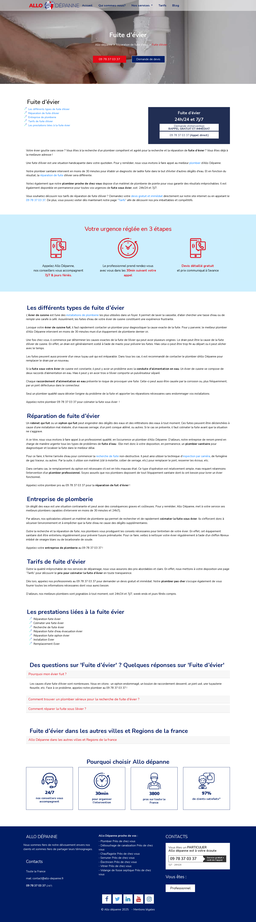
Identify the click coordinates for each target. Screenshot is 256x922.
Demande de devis (148, 59)
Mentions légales (144, 909)
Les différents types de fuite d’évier (49, 109)
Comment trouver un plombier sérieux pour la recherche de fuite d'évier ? (83, 699)
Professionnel (180, 888)
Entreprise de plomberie (42, 117)
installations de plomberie (82, 315)
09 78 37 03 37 (109, 59)
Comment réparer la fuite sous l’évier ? (57, 709)
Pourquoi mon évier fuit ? (47, 674)
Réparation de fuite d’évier (43, 113)
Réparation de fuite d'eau (132, 45)
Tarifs (162, 5)
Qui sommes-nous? (112, 5)
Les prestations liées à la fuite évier (49, 125)
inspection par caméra (196, 456)
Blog (175, 5)
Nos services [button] (140, 5)
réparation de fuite (51, 175)
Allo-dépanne (103, 45)
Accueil (87, 5)
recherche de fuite (108, 456)
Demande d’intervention (189, 127)
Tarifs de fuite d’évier (40, 121)
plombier (195, 163)
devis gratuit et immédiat (147, 196)
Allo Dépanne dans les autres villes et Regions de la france (72, 739)
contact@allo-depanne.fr (48, 878)
